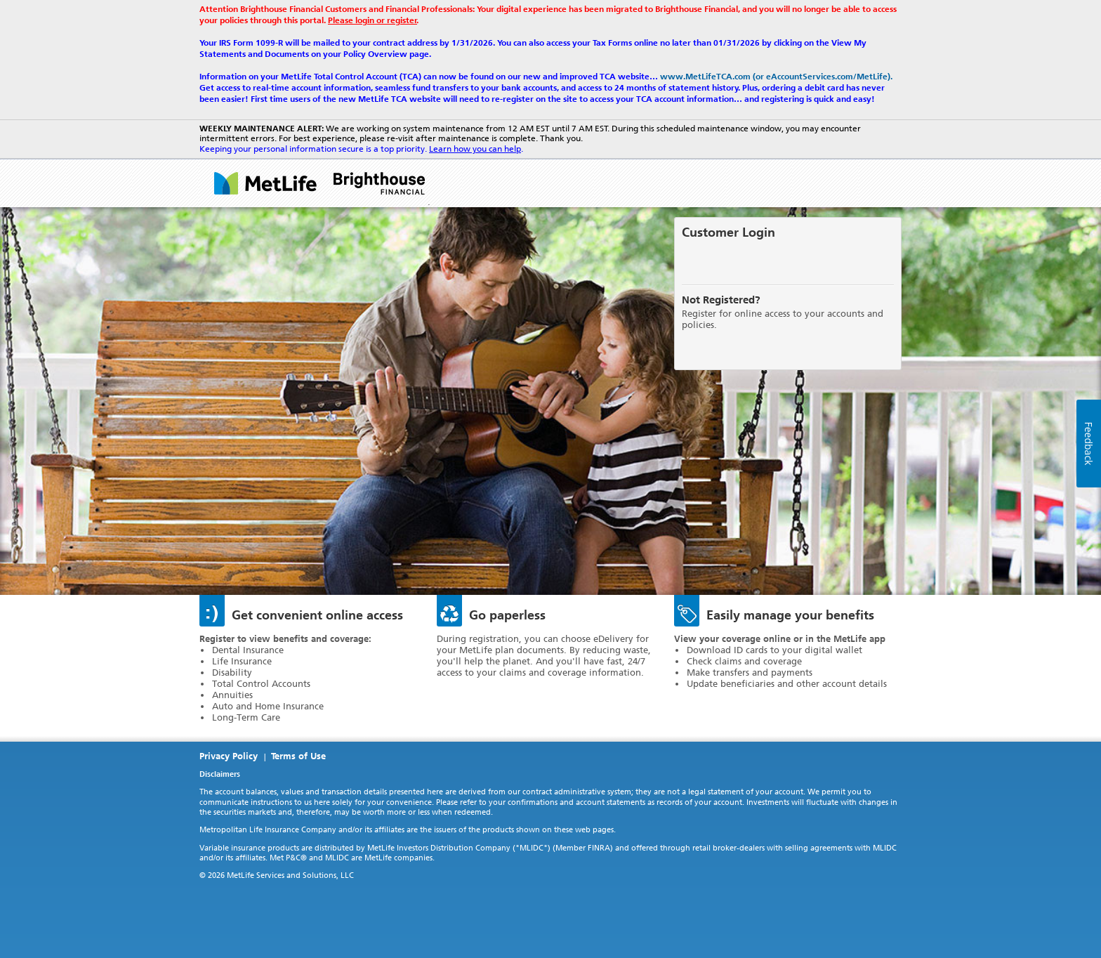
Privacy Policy (228, 756)
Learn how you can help (475, 149)
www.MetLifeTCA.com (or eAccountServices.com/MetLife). (776, 76)
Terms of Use (298, 756)
